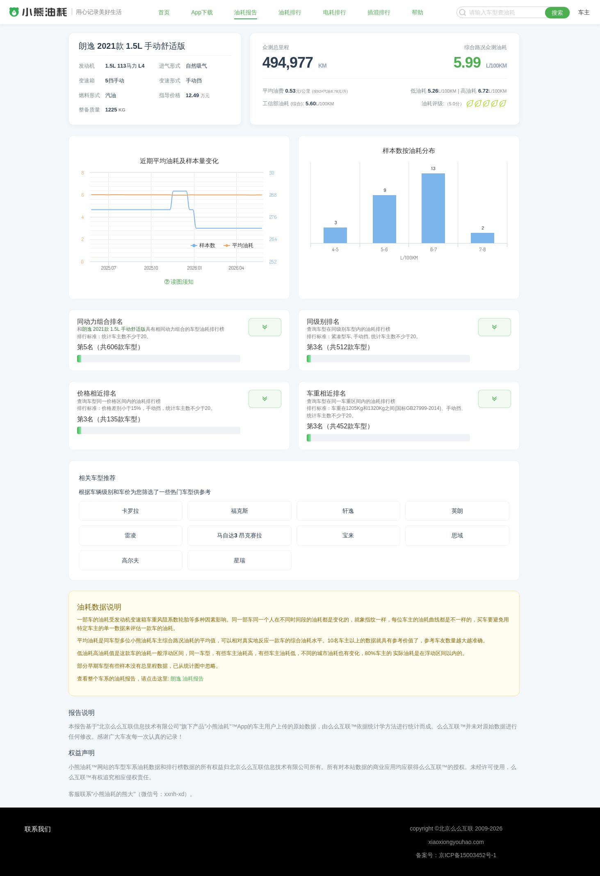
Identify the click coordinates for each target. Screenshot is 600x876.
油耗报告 (245, 12)
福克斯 (239, 510)
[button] (265, 327)
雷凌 (130, 535)
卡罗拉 (130, 510)
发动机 (87, 66)
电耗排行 (334, 12)
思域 (457, 535)
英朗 (457, 510)
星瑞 (239, 560)
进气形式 (169, 66)
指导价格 (169, 95)
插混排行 (378, 12)
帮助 (417, 12)
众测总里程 (275, 47)
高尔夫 (130, 560)
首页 (164, 12)
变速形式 (169, 80)
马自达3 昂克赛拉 (239, 535)
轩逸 (348, 510)
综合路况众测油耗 (485, 47)
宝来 (348, 535)
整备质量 (89, 110)
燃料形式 (89, 95)
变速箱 (87, 80)
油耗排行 (289, 12)
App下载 (202, 12)
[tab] (179, 340)
